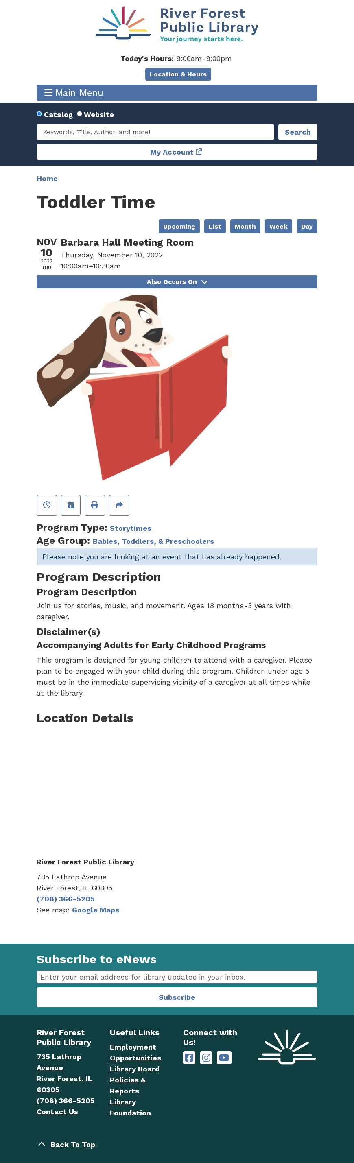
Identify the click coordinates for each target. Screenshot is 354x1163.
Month (245, 226)
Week (278, 226)
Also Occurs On (177, 282)
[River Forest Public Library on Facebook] (189, 1058)
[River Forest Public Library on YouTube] (224, 1058)
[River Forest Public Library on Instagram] (206, 1058)
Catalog (58, 114)
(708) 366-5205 (66, 899)
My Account (172, 152)
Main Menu (74, 92)
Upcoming (179, 226)
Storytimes (130, 528)
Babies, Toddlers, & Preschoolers (153, 541)
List (215, 226)
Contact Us (57, 1111)
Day (307, 226)
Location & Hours (178, 74)
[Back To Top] (177, 1144)
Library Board (135, 1069)
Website (99, 114)
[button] (176, 58)
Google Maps (95, 910)
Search (298, 132)
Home (47, 178)
